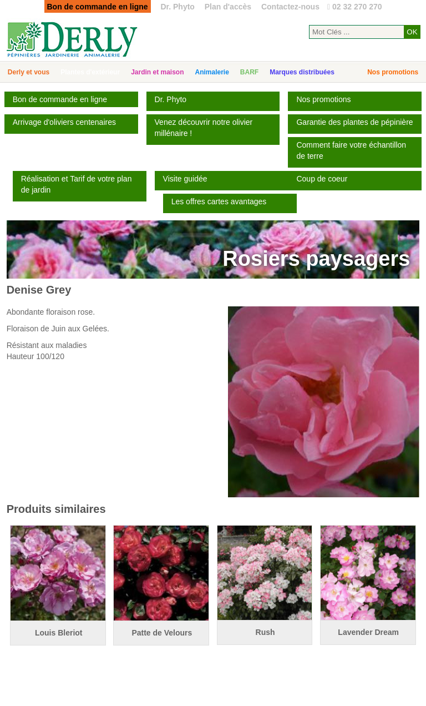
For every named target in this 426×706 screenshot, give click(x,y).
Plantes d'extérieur (90, 72)
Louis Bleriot (59, 633)
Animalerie (212, 72)
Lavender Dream (368, 632)
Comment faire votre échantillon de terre (351, 150)
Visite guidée (185, 178)
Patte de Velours (161, 633)
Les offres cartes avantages (219, 201)
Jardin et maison (157, 72)
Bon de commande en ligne (60, 99)
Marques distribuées (302, 72)
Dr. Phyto (177, 6)
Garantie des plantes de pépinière (354, 122)
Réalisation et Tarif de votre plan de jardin (76, 184)
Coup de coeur (321, 178)
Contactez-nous (290, 6)
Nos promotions (392, 72)
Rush (265, 632)
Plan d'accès (228, 6)
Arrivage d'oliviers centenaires (64, 122)
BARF (249, 72)
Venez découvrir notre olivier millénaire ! (204, 128)
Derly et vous (28, 72)
